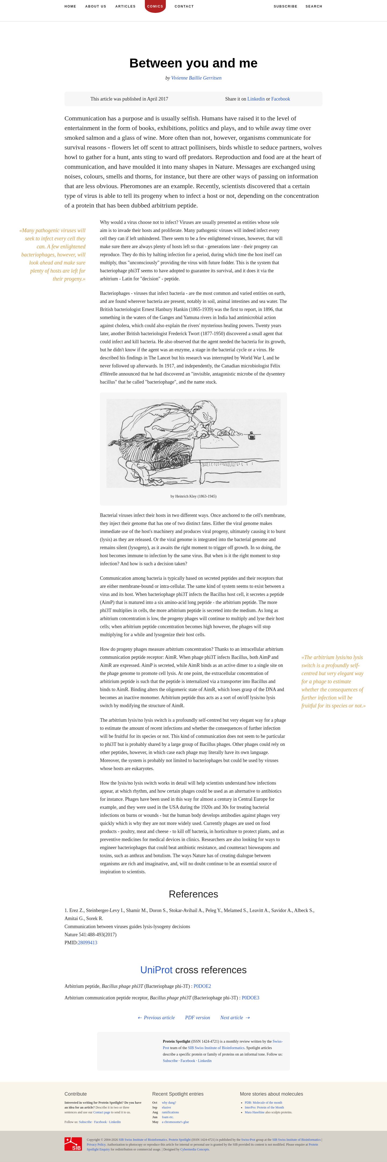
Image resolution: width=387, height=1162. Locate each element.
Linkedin (256, 99)
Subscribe (170, 1061)
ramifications (170, 1112)
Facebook (280, 99)
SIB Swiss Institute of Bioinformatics (216, 1048)
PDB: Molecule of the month (263, 1102)
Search (314, 6)
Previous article (159, 1017)
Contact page (101, 1112)
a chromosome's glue (175, 1122)
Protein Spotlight (180, 1140)
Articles (125, 6)
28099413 (87, 942)
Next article (231, 1017)
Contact (184, 6)
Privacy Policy (96, 1144)
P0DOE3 (250, 997)
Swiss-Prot (248, 1140)
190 (302, 40)
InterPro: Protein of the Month (264, 1107)
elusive (166, 1107)
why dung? (169, 1102)
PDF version (197, 1017)
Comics (155, 6)
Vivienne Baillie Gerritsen (196, 78)
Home (70, 6)
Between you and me (193, 63)
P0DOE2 (202, 986)
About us (95, 6)
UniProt (156, 969)
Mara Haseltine (255, 1112)
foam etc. (168, 1117)
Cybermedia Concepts (194, 1149)
